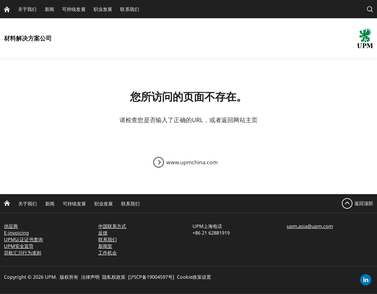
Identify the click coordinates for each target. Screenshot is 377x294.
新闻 (49, 203)
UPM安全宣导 (19, 246)
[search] (370, 9)
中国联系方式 (112, 226)
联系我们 (130, 203)
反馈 (103, 233)
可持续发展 (74, 203)
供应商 (11, 226)
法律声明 (90, 277)
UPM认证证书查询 (23, 239)
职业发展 (103, 203)
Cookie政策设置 (194, 277)
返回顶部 (363, 203)
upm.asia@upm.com (310, 226)
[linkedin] (365, 279)
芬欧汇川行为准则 (22, 253)
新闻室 (105, 246)
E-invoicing (16, 233)
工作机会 (107, 253)
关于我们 (27, 203)
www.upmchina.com (192, 162)
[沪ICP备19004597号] (151, 277)
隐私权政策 (113, 277)
